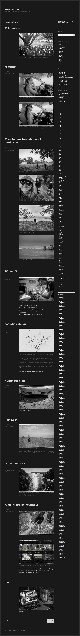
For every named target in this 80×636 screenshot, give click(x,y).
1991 (60, 141)
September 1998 (62, 557)
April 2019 (61, 409)
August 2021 (61, 371)
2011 (59, 164)
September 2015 (62, 466)
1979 (60, 126)
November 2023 (62, 335)
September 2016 (62, 450)
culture (60, 59)
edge (60, 209)
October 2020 (61, 385)
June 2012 (61, 518)
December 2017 (62, 430)
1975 (60, 121)
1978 (60, 125)
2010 (60, 162)
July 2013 (60, 501)
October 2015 (61, 465)
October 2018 (61, 417)
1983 (60, 132)
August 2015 (61, 468)
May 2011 (60, 536)
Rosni (60, 258)
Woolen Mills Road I (63, 81)
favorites (60, 217)
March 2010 (61, 554)
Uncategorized (62, 277)
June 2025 (61, 310)
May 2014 (60, 488)
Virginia (60, 282)
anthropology (61, 180)
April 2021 (61, 377)
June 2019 (61, 406)
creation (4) (61, 57)
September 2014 (62, 482)
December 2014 (62, 478)
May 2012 (60, 520)
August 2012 (61, 516)
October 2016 (61, 449)
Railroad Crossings (62, 75)
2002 (60, 153)
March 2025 (61, 314)
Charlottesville (61, 193)
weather (13, 150)
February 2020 (61, 395)
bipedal (60, 52)
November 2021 (62, 367)
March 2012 (61, 522)
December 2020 (62, 382)
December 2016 (62, 446)
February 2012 (61, 524)
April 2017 (61, 441)
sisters (6, 73)
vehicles (60, 281)
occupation (61, 241)
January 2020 (61, 397)
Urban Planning (62, 278)
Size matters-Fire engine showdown (66, 77)
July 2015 (60, 469)
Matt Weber (61, 100)
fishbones (61, 220)
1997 (60, 145)
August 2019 (61, 403)
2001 (60, 152)
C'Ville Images (61, 96)
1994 (60, 142)
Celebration (12, 28)
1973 (60, 118)
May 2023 (60, 343)
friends (60, 224)
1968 (60, 112)
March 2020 (61, 394)
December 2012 (62, 510)
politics (60, 250)
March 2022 (61, 362)
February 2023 (61, 347)
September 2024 (62, 322)
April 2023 (61, 345)
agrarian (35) (61, 44)
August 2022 (61, 355)
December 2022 (62, 350)
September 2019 (62, 402)
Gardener (11, 270)
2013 (59, 166)
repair (60, 254)
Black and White (12, 9)
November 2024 (62, 319)
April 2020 (61, 393)
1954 (60, 110)
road (59, 257)
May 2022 (61, 359)
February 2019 (61, 411)
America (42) (61, 45)
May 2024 (61, 327)
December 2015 (62, 462)
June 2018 (61, 422)
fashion (60, 214)
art (59, 182)
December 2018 (62, 414)
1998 (60, 146)
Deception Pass (15, 463)
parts (10, 511)
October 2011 (61, 529)
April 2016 (61, 457)
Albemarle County (62, 176)
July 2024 (60, 325)
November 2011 (62, 528)
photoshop (61, 248)
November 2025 (62, 303)
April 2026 (61, 297)
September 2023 (62, 338)
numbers (60, 240)
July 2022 (60, 357)
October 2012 (61, 513)
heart (9, 277)
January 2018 (61, 429)
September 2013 (62, 498)
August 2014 (61, 484)
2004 (60, 156)
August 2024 (61, 323)
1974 (60, 120)
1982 (60, 130)
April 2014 (61, 489)
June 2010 (61, 550)
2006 (60, 158)
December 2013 (62, 494)
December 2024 (62, 318)
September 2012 (62, 514)
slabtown (10, 150)
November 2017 (62, 431)
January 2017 (61, 445)
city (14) (60, 55)
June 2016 (61, 454)
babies (60, 188)
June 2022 (61, 358)
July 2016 (60, 453)
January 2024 (61, 333)
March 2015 (61, 474)
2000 (60, 150)
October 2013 (61, 497)
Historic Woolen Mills (63, 73)
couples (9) (61, 56)
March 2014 (61, 490)
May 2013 (60, 504)
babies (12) (61, 51)
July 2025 (60, 309)
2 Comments (7, 279)
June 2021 (61, 374)
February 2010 (61, 556)
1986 (60, 136)
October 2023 (61, 337)
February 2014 (61, 492)
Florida (60, 222)
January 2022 (61, 365)
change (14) (61, 53)
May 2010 (60, 552)
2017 (60, 168)
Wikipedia (21, 367)
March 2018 (61, 426)
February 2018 (61, 427)
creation (60, 198)
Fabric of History (62, 72)
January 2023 (61, 349)
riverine (11, 148)
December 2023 (62, 334)
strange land (11, 426)
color (60, 196)
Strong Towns (61, 79)
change (60, 192)
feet (59, 218)
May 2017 (60, 439)
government (61, 226)
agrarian (6, 511)
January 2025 (61, 317)
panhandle (61, 242)
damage (60, 201)
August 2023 (61, 339)
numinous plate (15, 380)
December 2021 (62, 366)
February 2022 (61, 363)
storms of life (61, 265)
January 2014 (61, 493)
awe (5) (60, 49)
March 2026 (61, 298)
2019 (60, 169)
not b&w (60, 238)
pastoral (12, 511)
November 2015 (62, 464)
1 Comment (7, 332)
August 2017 (61, 435)
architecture (7, 148)
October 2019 (61, 401)
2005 (60, 157)
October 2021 (61, 369)
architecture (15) (62, 47)
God (6, 387)
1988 (60, 138)
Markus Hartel (61, 98)
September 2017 (62, 434)
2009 (60, 161)
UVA (59, 280)
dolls (60, 208)
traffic (60, 274)
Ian (7, 582)
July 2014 (60, 485)
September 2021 (62, 370)
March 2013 (61, 506)
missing (60, 232)
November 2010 (62, 544)
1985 (60, 134)
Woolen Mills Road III (63, 84)
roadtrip (10, 66)
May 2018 (60, 423)
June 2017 (61, 438)
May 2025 (61, 311)
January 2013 (61, 509)
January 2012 (61, 525)
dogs (60, 206)
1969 (60, 113)
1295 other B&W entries (63, 93)
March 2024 (61, 330)
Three (60, 272)
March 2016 (61, 458)
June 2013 (60, 502)
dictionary (61, 205)
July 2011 (60, 533)
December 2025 (62, 302)
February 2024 (61, 331)
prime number (61, 252)
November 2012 (62, 512)
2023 (60, 172)
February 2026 (62, 299)
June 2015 (61, 470)
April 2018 (61, 425)
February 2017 (61, 443)
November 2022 (62, 351)
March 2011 (61, 538)
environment (61, 210)
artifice (60, 185)
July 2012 (60, 517)
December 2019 (62, 398)
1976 (60, 122)
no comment (61, 237)
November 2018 (62, 415)
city (59, 194)
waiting (60, 284)
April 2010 (61, 553)
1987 (60, 137)
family (6, 277)
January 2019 (61, 413)
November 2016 (62, 447)
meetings (60, 230)
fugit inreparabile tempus (22, 504)
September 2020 (62, 386)
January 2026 (61, 301)
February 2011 (61, 540)
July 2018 (60, 421)
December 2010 (62, 542)
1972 (60, 117)
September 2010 (62, 546)
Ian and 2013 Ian (22, 611)
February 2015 (61, 476)
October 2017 (61, 433)
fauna (60, 216)
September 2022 (62, 354)
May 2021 (60, 375)
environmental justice (63, 212)
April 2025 (61, 313)
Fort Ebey (11, 419)
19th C (60, 149)
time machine (11, 73)
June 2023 (61, 342)
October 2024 (61, 321)
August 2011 (61, 532)
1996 (60, 144)
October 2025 (61, 305)
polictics (60, 249)
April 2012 (61, 521)
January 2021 (61, 381)
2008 (60, 160)
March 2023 (61, 346)
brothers (60, 190)
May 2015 (60, 472)
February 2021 (61, 379)
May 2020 (61, 391)
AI (59, 174)
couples (60, 197)
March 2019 (61, 410)
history (60, 229)
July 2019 (60, 405)
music (60, 233)
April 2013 (61, 505)
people (6, 588)
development (61, 61)
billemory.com (61, 94)
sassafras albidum (17, 324)
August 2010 (61, 548)
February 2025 (61, 315)
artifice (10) (61, 48)
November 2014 (62, 480)
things (60, 270)
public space (61, 253)
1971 (59, 116)
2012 (60, 165)
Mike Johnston (62, 101)
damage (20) (61, 60)
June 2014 (61, 486)
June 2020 (61, 390)
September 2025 (62, 306)
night (60, 236)
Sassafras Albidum (31, 371)
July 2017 (60, 437)
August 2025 (61, 307)
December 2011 (62, 526)
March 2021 (61, 378)
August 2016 (61, 451)
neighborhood (61, 234)
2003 (60, 154)
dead (60, 202)
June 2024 (61, 326)
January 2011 (61, 541)
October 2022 (61, 353)
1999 (6, 34)
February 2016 (61, 460)
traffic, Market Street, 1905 (64, 80)
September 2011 (62, 530)
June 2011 (60, 534)
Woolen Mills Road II (63, 83)
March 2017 (61, 442)
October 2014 (61, 481)
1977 (60, 124)
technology (61, 269)
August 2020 (61, 387)
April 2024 (61, 329)
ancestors (61, 178)
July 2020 (60, 389)
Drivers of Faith (26, 410)
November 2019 (62, 399)
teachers (60, 268)
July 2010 (60, 549)
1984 (60, 133)
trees (9, 36)
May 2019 (60, 407)
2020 (60, 170)
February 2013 (61, 508)
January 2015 (61, 477)
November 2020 (62, 383)
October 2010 (61, 545)
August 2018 (61, 419)
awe (59, 186)
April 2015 (61, 473)
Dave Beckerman (62, 97)
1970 (60, 114)
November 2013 (62, 496)
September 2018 (62, 418)
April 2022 (61, 361)
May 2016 (60, 455)
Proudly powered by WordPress (18, 630)
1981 (59, 129)
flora (6, 330)
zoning (60, 288)
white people (61, 286)
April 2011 (61, 537)
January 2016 (61, 461)
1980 (60, 128)
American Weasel (62, 71)
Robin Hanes (61, 76)
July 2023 (60, 341)
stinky (60, 264)
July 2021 (60, 373)
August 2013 (61, 500)
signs (8, 387)
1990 (60, 140)
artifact (60, 184)
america (8, 34)
